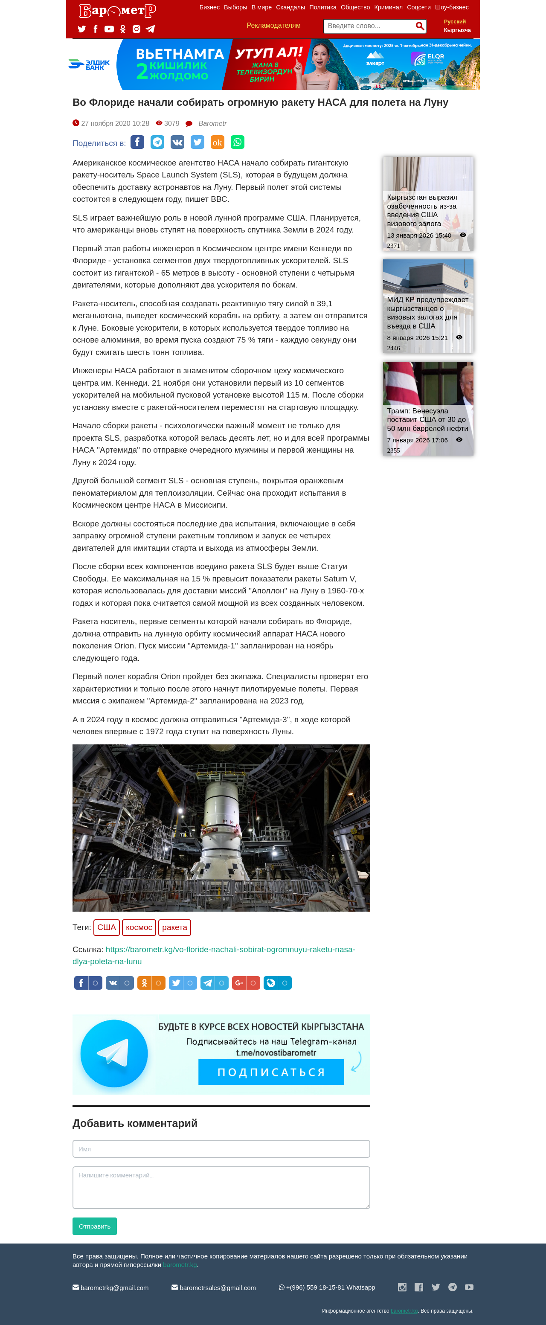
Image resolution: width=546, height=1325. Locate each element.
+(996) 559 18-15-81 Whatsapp (327, 1287)
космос (139, 927)
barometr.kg (180, 1264)
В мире (262, 7)
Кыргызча (457, 30)
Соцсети (419, 7)
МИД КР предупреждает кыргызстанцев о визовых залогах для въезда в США (428, 313)
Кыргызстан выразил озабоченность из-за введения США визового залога (422, 210)
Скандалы (290, 7)
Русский (455, 21)
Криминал (388, 7)
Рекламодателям (274, 25)
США (106, 927)
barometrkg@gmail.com (111, 1287)
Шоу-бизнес (452, 7)
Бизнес (210, 7)
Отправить (94, 1226)
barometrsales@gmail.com (213, 1287)
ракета (174, 927)
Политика (323, 7)
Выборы (235, 7)
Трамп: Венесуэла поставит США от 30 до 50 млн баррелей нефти (427, 420)
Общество (355, 7)
